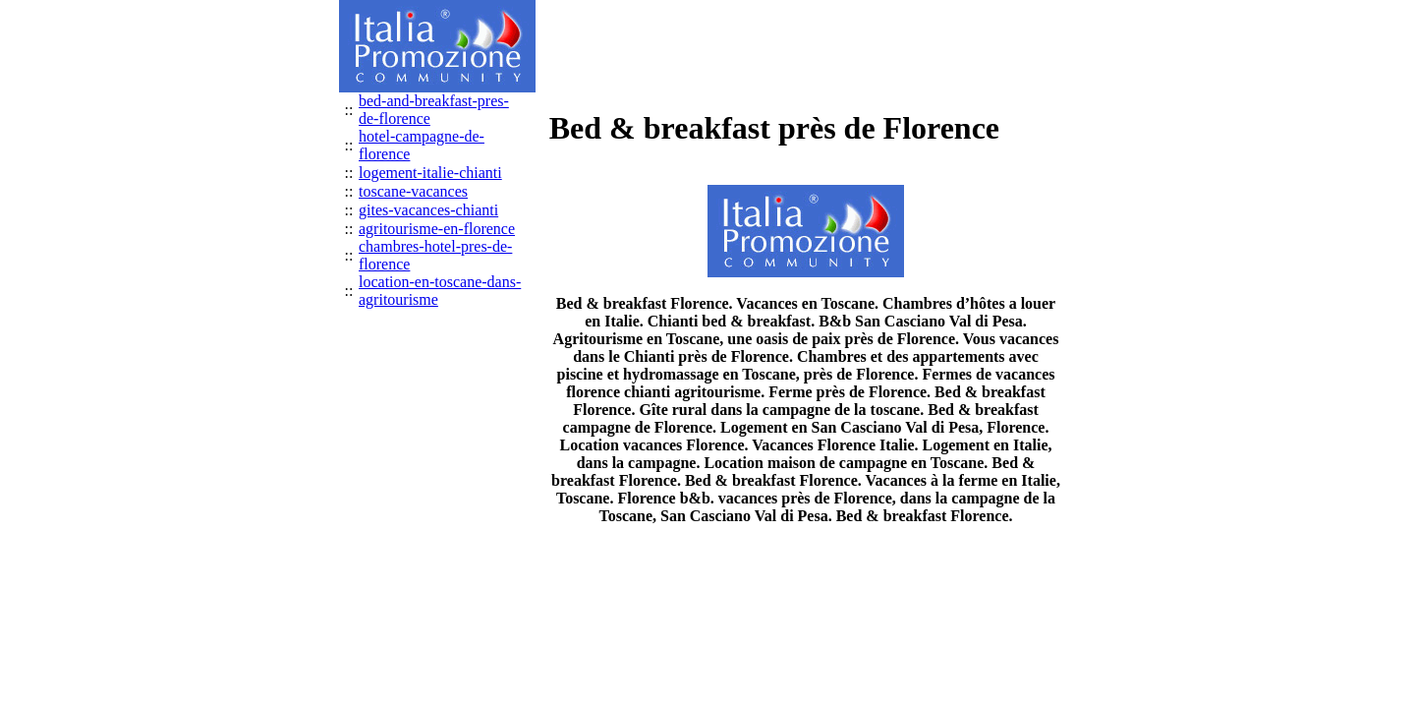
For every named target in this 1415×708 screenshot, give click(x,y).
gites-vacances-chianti (428, 210)
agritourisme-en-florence (437, 228)
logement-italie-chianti (430, 172)
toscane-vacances (413, 191)
